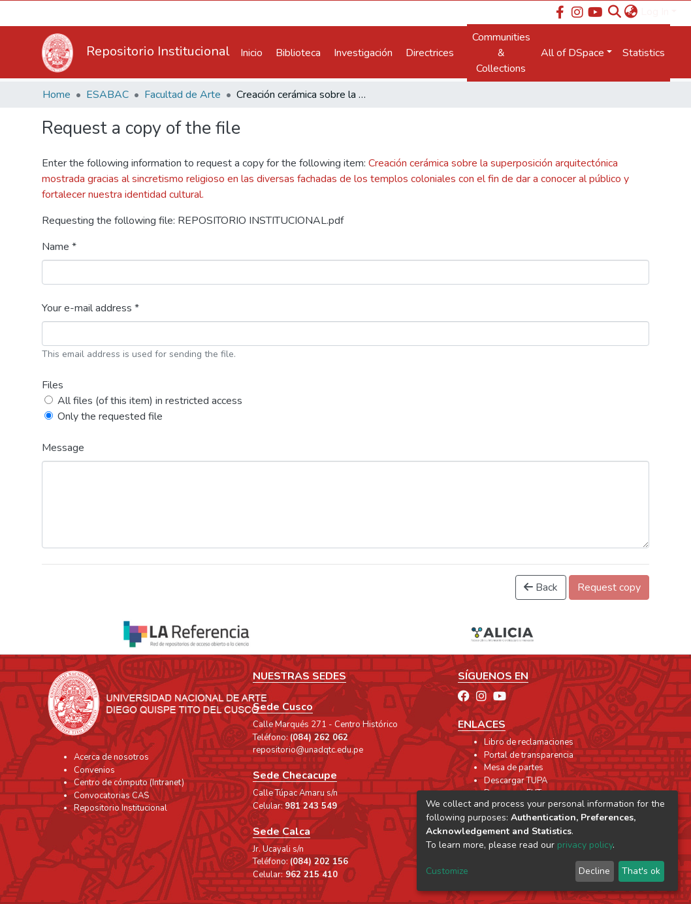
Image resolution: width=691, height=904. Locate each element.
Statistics (643, 53)
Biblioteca (298, 53)
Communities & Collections (501, 53)
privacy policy (585, 845)
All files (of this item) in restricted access (149, 401)
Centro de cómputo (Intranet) (129, 782)
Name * (59, 247)
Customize (447, 871)
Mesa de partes (513, 767)
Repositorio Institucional (120, 808)
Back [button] (541, 587)
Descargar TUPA (515, 781)
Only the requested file (110, 416)
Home (56, 94)
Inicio (251, 53)
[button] (631, 12)
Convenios (94, 770)
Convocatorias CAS (111, 796)
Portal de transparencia (528, 755)
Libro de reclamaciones (528, 742)
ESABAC (107, 94)
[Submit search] (615, 12)
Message (63, 448)
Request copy (609, 587)
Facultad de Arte (182, 94)
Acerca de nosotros (111, 757)
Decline (594, 871)
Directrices (430, 53)
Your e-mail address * (90, 308)
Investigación (363, 53)
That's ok (641, 871)
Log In (655, 12)
